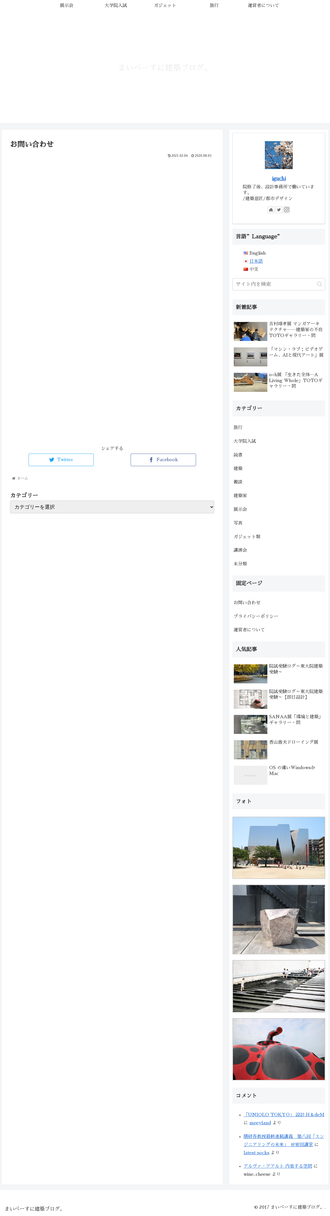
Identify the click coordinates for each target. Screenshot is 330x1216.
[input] (278, 284)
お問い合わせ (247, 603)
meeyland (260, 1123)
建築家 (240, 496)
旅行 (238, 427)
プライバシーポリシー (256, 616)
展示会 (240, 509)
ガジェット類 (247, 537)
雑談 (238, 482)
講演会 (240, 550)
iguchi (279, 178)
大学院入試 (245, 441)
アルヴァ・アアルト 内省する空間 (278, 1166)
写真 (238, 523)
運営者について (249, 630)
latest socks (256, 1153)
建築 (238, 468)
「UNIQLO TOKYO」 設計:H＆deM (284, 1115)
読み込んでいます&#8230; (99, 295)
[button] (319, 284)
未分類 (240, 564)
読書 (238, 455)
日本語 (256, 261)
